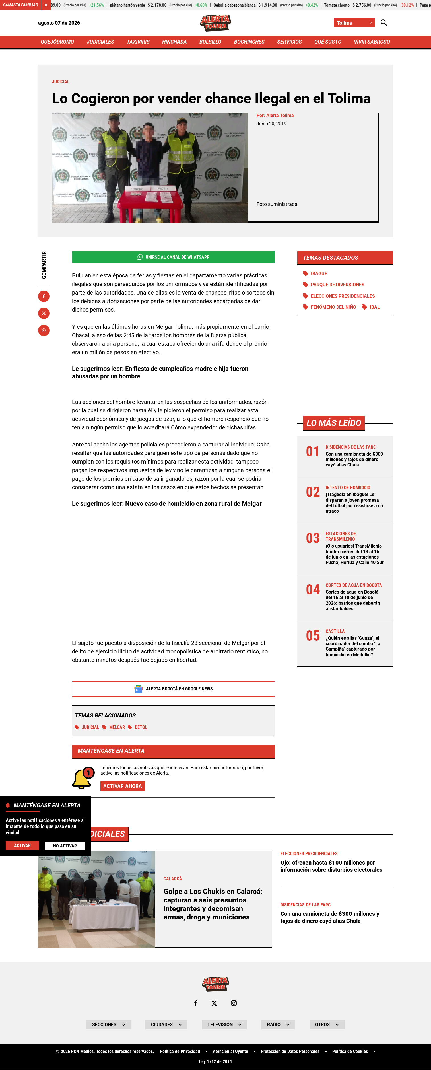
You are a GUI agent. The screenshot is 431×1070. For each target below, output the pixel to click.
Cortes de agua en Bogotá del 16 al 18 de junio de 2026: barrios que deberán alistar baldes (353, 601)
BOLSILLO (210, 42)
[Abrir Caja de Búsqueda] (384, 22)
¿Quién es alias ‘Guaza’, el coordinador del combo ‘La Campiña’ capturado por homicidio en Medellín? (353, 647)
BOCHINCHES (249, 42)
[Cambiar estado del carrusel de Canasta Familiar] (46, 5)
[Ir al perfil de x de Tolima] (214, 1003)
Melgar (113, 727)
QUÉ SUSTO (327, 42)
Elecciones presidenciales (343, 296)
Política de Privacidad (180, 1052)
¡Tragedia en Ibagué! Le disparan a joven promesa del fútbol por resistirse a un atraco (354, 503)
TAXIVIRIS (138, 42)
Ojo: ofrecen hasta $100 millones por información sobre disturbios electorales (331, 866)
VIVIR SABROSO (372, 42)
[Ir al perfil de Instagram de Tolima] (234, 1003)
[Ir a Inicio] (215, 23)
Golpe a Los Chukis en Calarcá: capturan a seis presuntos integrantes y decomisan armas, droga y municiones (213, 904)
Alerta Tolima (280, 115)
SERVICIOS (289, 42)
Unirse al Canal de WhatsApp (173, 257)
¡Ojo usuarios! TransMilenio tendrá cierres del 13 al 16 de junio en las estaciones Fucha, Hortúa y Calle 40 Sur (355, 554)
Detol (137, 727)
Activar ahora (122, 786)
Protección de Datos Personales (290, 1052)
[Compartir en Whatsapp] (44, 330)
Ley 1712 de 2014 (215, 1062)
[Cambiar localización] (354, 22)
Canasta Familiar (20, 5)
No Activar (65, 846)
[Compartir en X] (44, 313)
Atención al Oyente (230, 1052)
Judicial (87, 727)
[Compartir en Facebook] (44, 296)
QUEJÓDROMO (57, 42)
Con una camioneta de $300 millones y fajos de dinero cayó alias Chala (354, 459)
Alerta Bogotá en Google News (173, 689)
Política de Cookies (350, 1052)
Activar (22, 845)
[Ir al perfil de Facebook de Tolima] (195, 1003)
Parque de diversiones (337, 285)
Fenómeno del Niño (333, 307)
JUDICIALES (100, 42)
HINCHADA (174, 42)
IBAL (375, 307)
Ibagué (319, 273)
